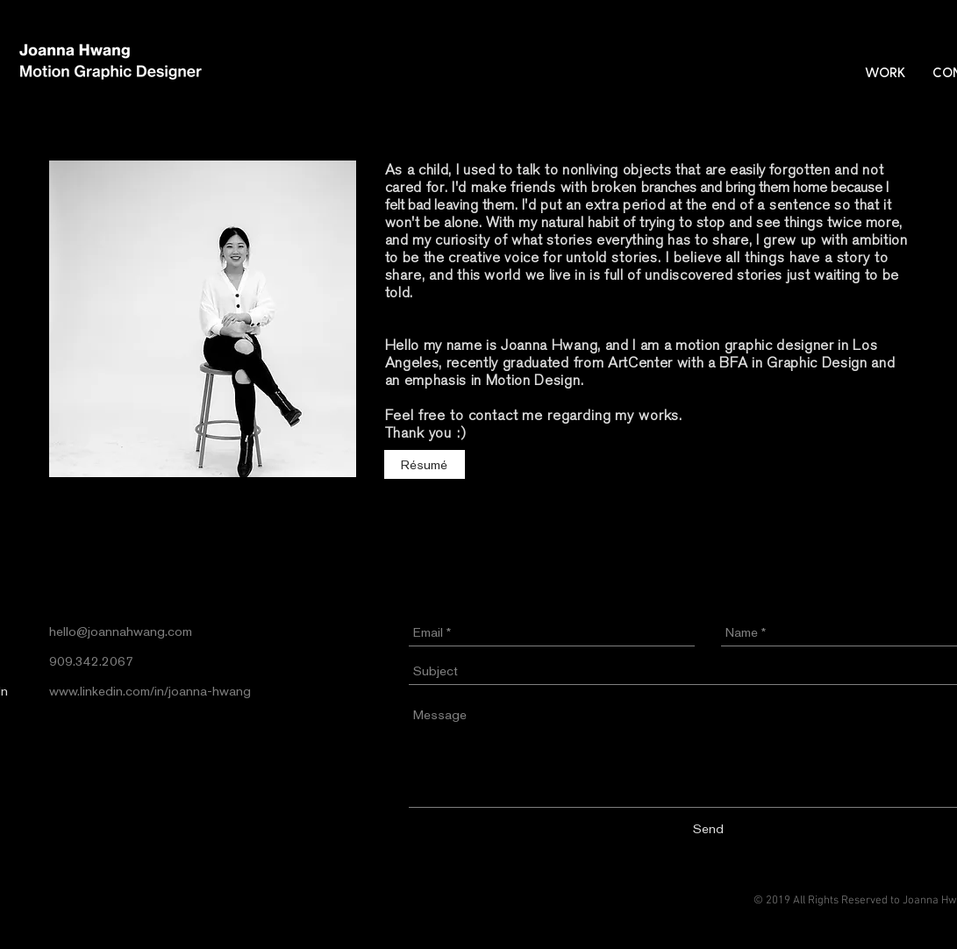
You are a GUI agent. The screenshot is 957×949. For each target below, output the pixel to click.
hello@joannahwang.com (120, 631)
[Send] (708, 828)
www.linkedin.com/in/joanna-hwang (150, 690)
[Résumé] (424, 464)
